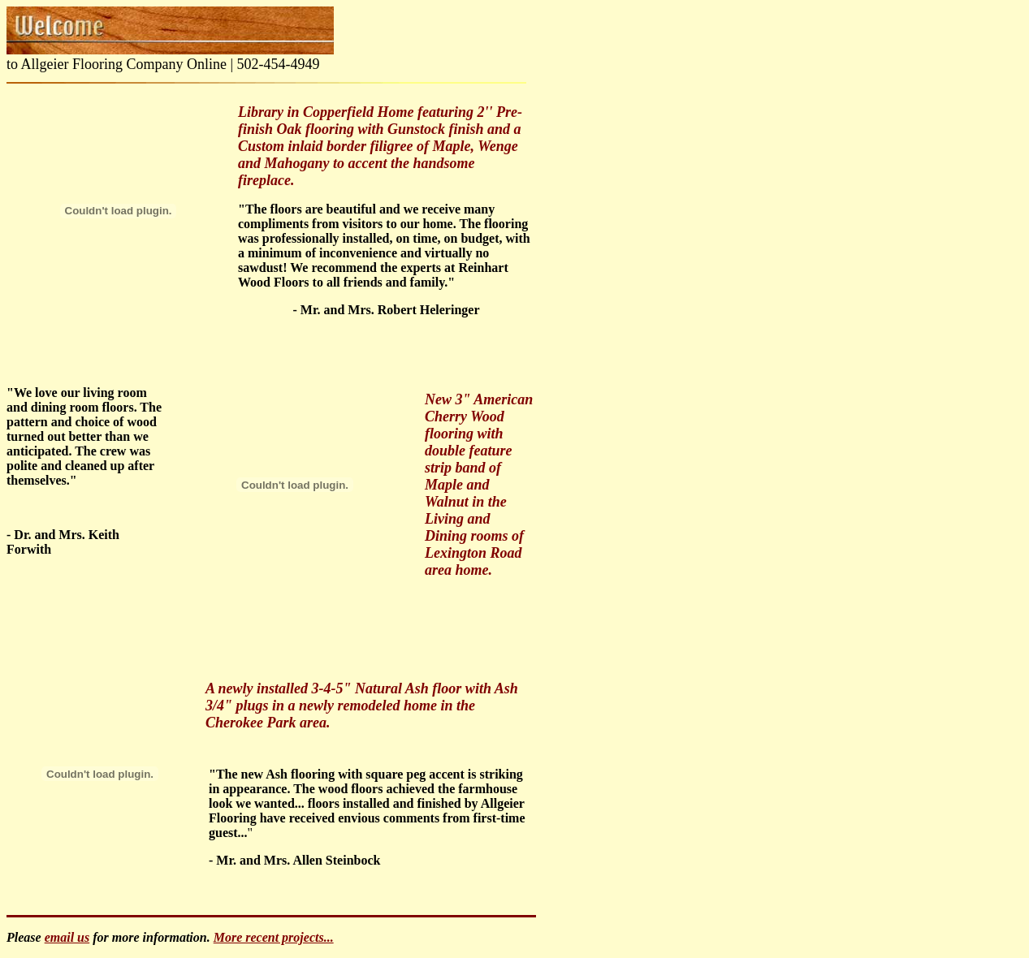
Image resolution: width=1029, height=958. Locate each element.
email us (67, 937)
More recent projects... (274, 937)
